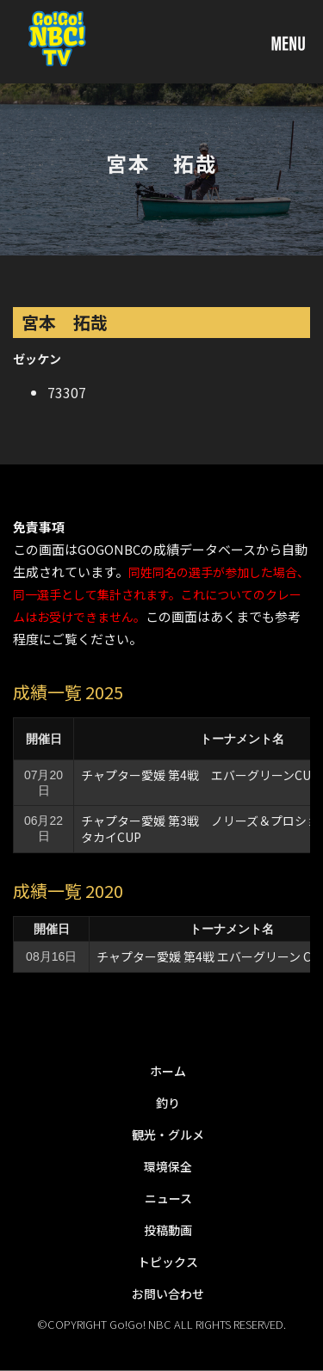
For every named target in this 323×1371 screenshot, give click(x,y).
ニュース (168, 1198)
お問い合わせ (168, 1293)
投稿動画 (168, 1230)
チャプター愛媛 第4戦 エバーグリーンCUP (200, 775)
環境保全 (168, 1166)
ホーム (168, 1070)
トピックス (168, 1261)
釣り (168, 1102)
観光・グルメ (168, 1134)
